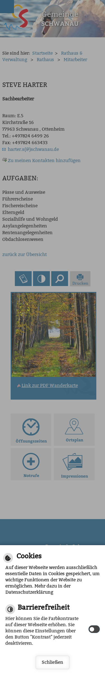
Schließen (52, 662)
